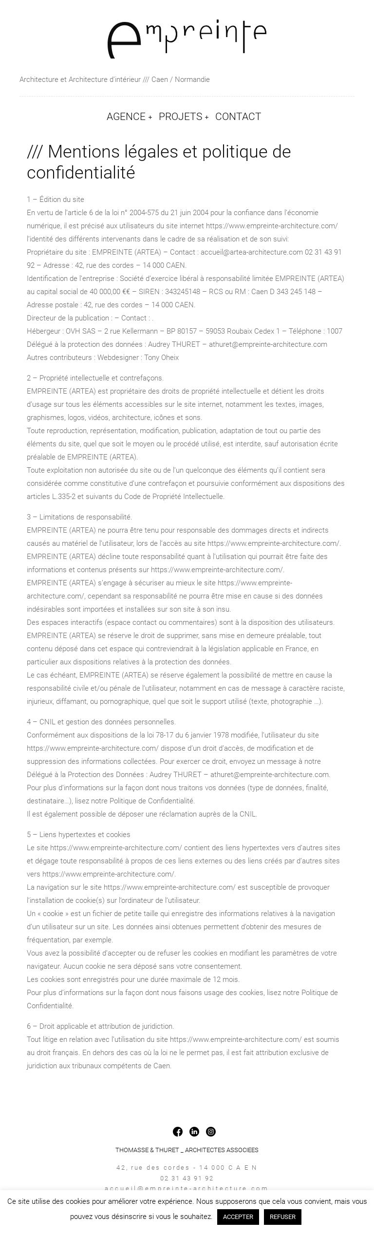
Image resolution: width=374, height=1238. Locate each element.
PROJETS (180, 116)
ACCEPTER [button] (238, 1216)
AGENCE (126, 116)
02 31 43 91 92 (187, 1178)
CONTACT (238, 116)
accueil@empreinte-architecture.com (187, 1188)
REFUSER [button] (283, 1216)
